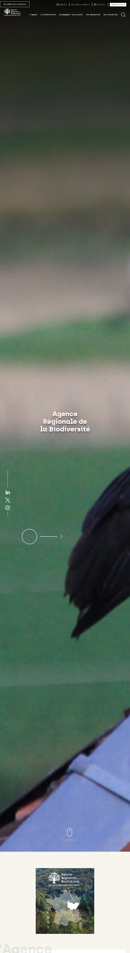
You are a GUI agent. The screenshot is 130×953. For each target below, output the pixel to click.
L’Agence (33, 14)
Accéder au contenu (15, 4)
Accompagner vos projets (71, 14)
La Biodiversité (48, 14)
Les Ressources (93, 14)
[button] (123, 14)
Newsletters (118, 4)
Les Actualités (111, 14)
